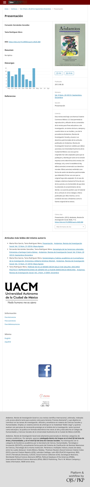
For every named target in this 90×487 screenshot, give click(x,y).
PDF (59, 73)
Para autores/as (10, 321)
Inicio (6, 9)
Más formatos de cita (63, 227)
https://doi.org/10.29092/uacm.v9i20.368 (24, 42)
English (8, 338)
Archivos (14, 9)
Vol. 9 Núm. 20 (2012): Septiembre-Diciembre (35, 9)
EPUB (70, 73)
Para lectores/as (10, 317)
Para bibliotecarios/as (12, 324)
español (8, 342)
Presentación (48, 243)
